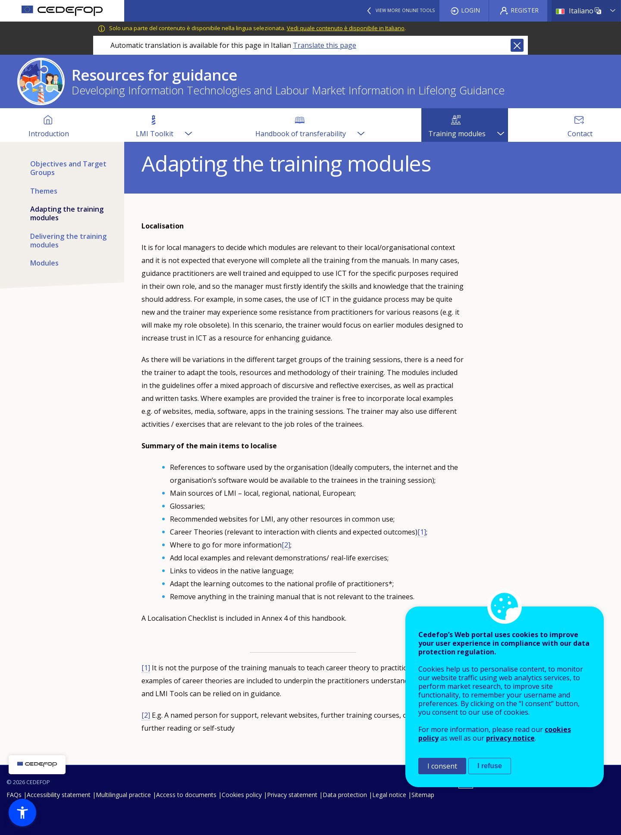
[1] (421, 532)
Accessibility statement (59, 795)
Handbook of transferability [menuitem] (300, 133)
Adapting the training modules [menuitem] (67, 213)
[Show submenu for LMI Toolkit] (188, 125)
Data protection (345, 795)
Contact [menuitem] (580, 133)
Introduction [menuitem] (48, 133)
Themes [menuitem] (43, 191)
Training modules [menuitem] (457, 133)
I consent (442, 766)
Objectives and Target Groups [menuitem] (68, 168)
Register (525, 10)
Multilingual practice (123, 795)
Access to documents (186, 795)
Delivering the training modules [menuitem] (68, 240)
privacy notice (510, 738)
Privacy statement (292, 795)
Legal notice (389, 795)
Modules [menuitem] (44, 263)
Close (517, 45)
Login (470, 10)
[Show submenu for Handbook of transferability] (360, 125)
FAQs (14, 795)
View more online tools (405, 10)
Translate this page (324, 45)
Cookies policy (242, 795)
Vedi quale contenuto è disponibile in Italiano (346, 28)
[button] (22, 812)
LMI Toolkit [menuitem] (154, 133)
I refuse (489, 765)
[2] (286, 545)
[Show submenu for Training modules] (500, 125)
